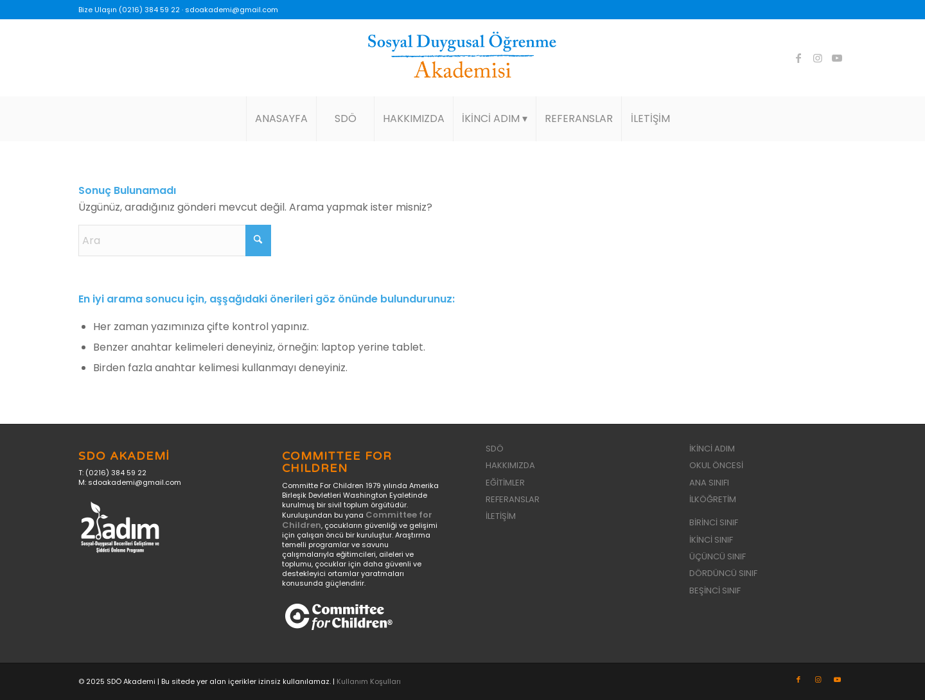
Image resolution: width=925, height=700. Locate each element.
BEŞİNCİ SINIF (715, 590)
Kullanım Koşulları (369, 681)
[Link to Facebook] (798, 57)
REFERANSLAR (513, 499)
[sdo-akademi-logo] (462, 57)
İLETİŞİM (501, 516)
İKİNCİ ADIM (712, 448)
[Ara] (174, 240)
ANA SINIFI (709, 483)
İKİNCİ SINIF (711, 540)
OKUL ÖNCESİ (716, 465)
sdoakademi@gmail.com (231, 9)
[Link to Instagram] (817, 57)
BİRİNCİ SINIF (713, 522)
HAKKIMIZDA (510, 465)
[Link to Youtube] (837, 57)
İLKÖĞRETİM (712, 499)
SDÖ (495, 448)
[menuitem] (281, 118)
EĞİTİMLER (505, 483)
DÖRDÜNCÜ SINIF (723, 573)
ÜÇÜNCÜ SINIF (717, 556)
